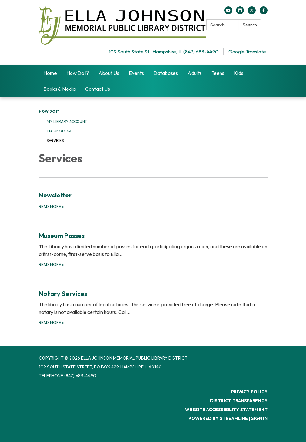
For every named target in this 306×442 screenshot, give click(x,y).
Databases (165, 73)
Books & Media (60, 89)
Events (136, 73)
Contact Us (97, 89)
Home (50, 73)
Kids (238, 73)
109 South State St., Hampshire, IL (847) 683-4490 (164, 51)
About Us (109, 73)
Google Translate (247, 51)
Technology (59, 131)
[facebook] (264, 12)
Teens (217, 73)
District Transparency (239, 400)
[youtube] (228, 12)
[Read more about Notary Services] (153, 301)
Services (55, 140)
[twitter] (252, 12)
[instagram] (240, 12)
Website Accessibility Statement (226, 409)
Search (250, 25)
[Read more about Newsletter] (153, 193)
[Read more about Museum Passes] (153, 243)
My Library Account (67, 121)
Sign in (259, 418)
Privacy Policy (249, 392)
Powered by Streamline (218, 418)
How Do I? (77, 73)
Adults (194, 73)
